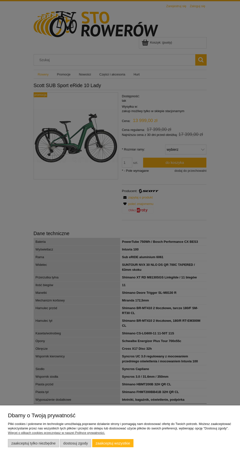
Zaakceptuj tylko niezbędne (33, 443)
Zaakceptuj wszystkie (113, 443)
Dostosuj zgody (75, 443)
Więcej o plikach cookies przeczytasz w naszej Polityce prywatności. (56, 433)
